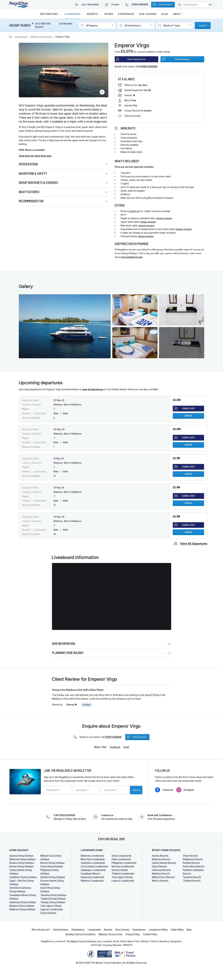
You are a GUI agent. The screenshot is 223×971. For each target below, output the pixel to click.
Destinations (49, 14)
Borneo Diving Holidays (21, 866)
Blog (165, 14)
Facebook (167, 789)
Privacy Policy (133, 934)
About (177, 14)
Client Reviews (60, 929)
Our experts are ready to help (116, 816)
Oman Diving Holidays (51, 866)
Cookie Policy (150, 934)
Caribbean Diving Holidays (23, 877)
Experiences (126, 14)
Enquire (188, 415)
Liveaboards (72, 14)
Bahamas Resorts (161, 859)
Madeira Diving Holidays (21, 905)
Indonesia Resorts (161, 870)
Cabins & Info (188, 408)
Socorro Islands (120, 870)
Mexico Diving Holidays (52, 862)
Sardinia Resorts (191, 862)
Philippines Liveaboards (124, 862)
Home (11, 37)
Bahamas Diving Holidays (22, 859)
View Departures (136, 59)
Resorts (92, 14)
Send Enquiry (165, 4)
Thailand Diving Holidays (53, 898)
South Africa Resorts (193, 866)
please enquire (164, 218)
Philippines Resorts (193, 859)
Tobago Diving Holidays (52, 902)
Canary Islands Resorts (164, 862)
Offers (108, 14)
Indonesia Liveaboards (92, 877)
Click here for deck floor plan (35, 155)
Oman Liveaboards (121, 855)
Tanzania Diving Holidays (53, 895)
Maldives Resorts (161, 873)
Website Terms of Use (110, 934)
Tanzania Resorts (192, 877)
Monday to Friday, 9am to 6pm (70, 816)
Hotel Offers (177, 929)
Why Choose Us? (41, 929)
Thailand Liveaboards (123, 873)
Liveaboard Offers (158, 929)
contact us (133, 211)
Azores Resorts (160, 855)
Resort (39, 27)
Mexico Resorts (160, 880)
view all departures (92, 389)
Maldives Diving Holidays (22, 909)
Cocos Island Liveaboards (94, 866)
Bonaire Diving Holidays (21, 862)
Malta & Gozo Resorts (163, 877)
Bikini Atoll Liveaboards (93, 859)
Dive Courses (148, 14)
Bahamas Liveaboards (92, 855)
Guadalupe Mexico (90, 873)
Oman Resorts (190, 855)
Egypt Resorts (159, 866)
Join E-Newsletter (90, 4)
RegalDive (18, 4)
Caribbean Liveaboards (93, 862)
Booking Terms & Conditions (80, 934)
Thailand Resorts (191, 880)
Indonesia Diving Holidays (22, 902)
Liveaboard (65, 24)
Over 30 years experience (161, 816)
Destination (42, 24)
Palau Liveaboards (121, 859)
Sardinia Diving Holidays (52, 877)
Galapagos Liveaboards (93, 870)
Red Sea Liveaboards (123, 866)
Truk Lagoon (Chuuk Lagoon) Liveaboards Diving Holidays (51, 909)
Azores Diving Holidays (21, 855)
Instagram (189, 789)
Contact (115, 4)
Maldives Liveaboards (41, 36)
